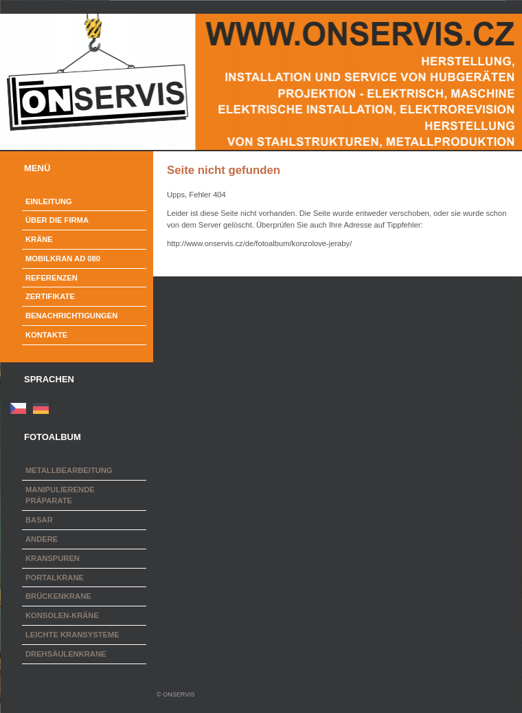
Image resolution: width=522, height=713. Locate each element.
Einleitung (48, 201)
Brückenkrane (58, 596)
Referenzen (51, 278)
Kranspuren (52, 558)
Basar (39, 520)
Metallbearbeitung (69, 470)
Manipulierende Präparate (60, 495)
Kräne (39, 239)
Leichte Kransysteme (72, 634)
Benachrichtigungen (71, 315)
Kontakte (46, 335)
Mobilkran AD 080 (62, 258)
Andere (41, 539)
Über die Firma (57, 220)
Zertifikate (50, 296)
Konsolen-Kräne (62, 615)
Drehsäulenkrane (65, 654)
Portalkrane (54, 577)
